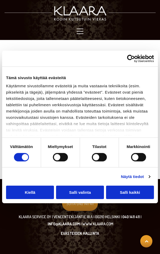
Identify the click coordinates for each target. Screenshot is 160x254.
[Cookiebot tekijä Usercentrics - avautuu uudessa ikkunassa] (131, 59)
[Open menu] (80, 31)
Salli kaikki (130, 192)
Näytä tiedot (132, 176)
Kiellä (30, 192)
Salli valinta (80, 192)
